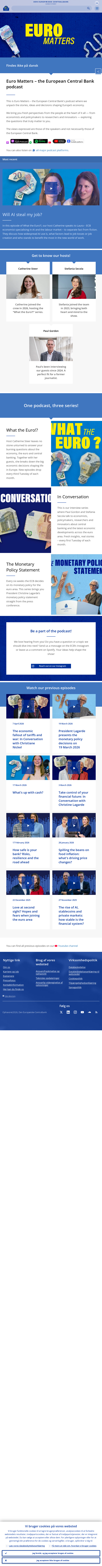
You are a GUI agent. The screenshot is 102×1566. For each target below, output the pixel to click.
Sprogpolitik (75, 987)
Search (88, 8)
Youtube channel (66, 946)
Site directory (10, 996)
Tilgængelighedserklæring (82, 982)
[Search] (49, 8)
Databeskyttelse (77, 967)
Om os (6, 967)
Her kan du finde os (13, 989)
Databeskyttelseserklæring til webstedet (84, 973)
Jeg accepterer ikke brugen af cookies (53, 1560)
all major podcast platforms (52, 150)
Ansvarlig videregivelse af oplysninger (49, 984)
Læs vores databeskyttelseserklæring (27, 1545)
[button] (97, 3)
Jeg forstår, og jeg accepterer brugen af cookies (52, 1553)
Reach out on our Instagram (49, 666)
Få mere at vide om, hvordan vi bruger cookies (74, 1545)
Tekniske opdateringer (47, 978)
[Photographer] (70, 359)
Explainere (8, 976)
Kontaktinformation (13, 984)
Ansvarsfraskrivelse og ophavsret (48, 972)
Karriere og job (11, 971)
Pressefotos (9, 980)
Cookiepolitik (75, 978)
